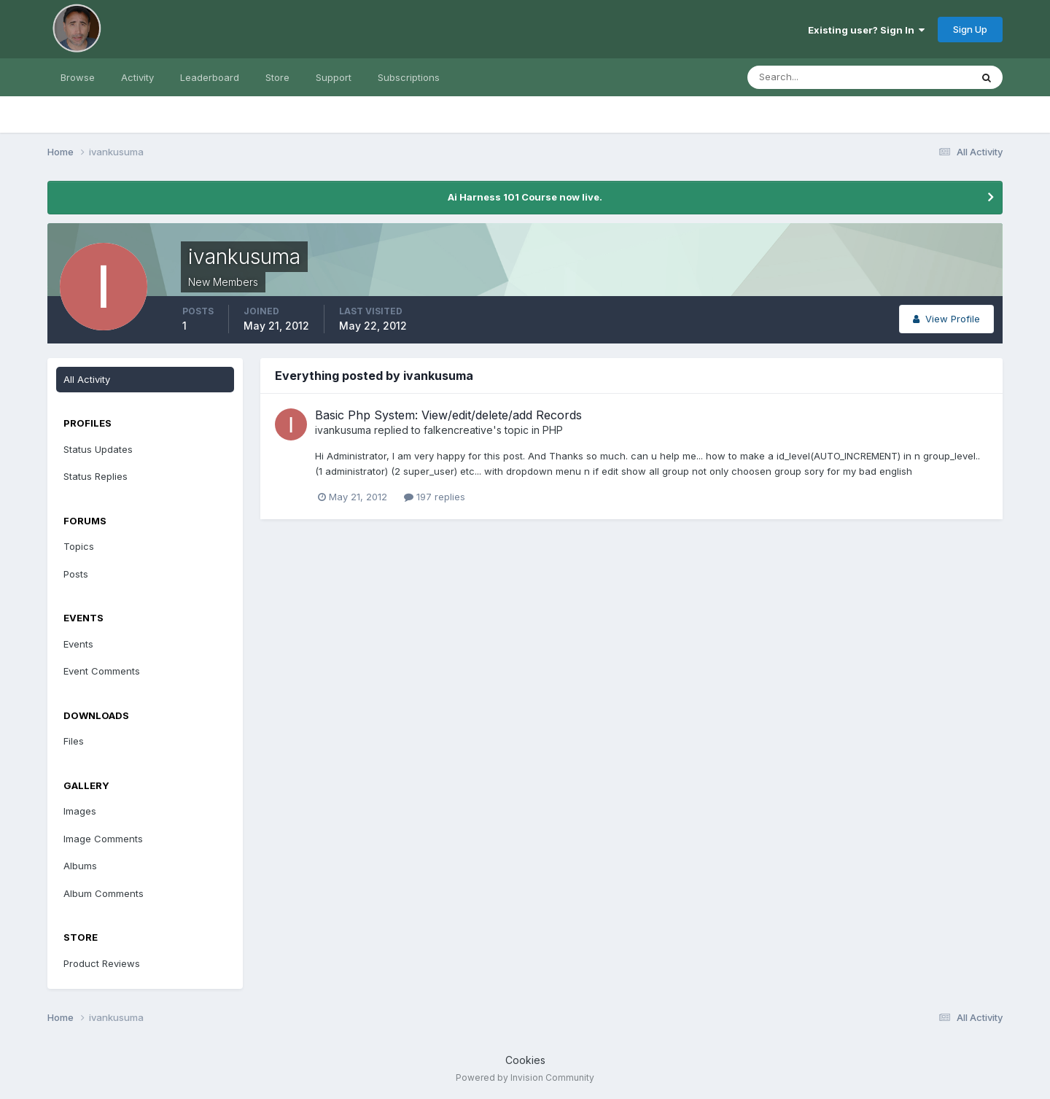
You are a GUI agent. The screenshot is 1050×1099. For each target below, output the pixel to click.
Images (79, 811)
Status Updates (98, 449)
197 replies (434, 496)
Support (333, 77)
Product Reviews (101, 963)
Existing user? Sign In (866, 30)
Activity (137, 77)
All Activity (86, 379)
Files (73, 741)
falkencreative (458, 430)
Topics (78, 546)
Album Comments (103, 893)
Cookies (525, 1060)
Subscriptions (409, 77)
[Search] (811, 77)
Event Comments (101, 671)
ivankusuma (343, 430)
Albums (80, 865)
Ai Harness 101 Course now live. (525, 197)
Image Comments (103, 838)
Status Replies (95, 476)
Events (78, 644)
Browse (78, 77)
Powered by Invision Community (525, 1077)
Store (277, 77)
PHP (552, 430)
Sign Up (970, 29)
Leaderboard (209, 77)
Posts (75, 574)
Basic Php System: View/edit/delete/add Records (448, 415)
